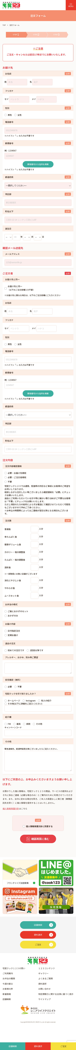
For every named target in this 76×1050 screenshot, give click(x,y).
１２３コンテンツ (46, 973)
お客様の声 (8, 993)
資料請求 (42, 988)
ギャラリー (43, 978)
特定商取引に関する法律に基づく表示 (55, 999)
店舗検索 (7, 1004)
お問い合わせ (44, 993)
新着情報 (7, 999)
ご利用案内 (8, 978)
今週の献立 (8, 988)
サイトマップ (44, 1004)
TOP (4, 25)
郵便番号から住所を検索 (38, 164)
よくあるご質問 (45, 983)
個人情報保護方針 (11, 813)
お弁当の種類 (9, 983)
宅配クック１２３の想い (14, 973)
